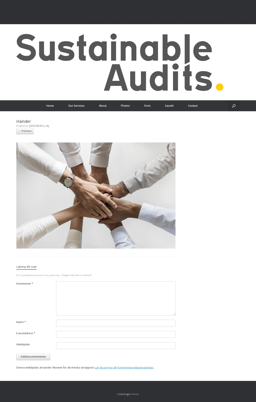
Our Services (76, 106)
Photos (125, 106)
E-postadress (25, 333)
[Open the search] (234, 105)
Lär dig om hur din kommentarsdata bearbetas (124, 367)
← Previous (25, 130)
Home (50, 106)
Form (147, 106)
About (102, 106)
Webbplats (23, 344)
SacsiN (169, 106)
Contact (192, 106)
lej (47, 126)
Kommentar (24, 283)
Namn (21, 322)
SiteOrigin (124, 394)
